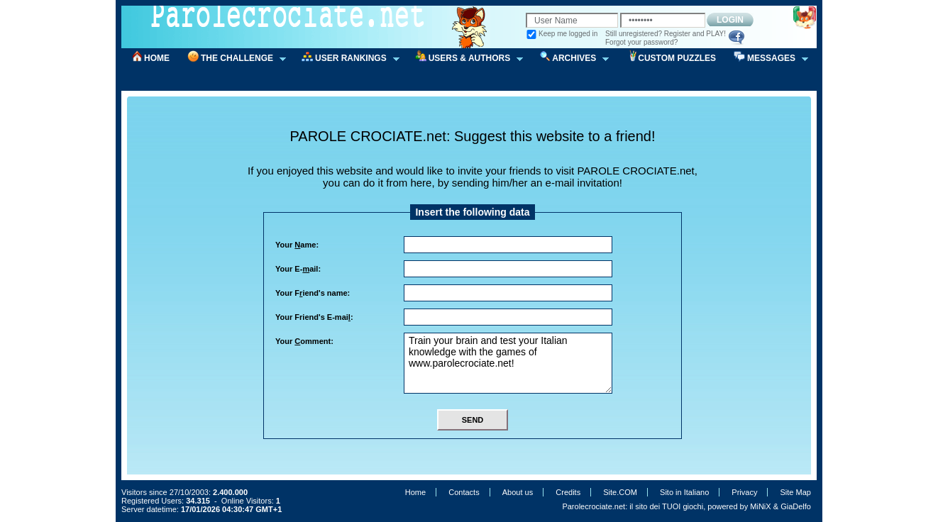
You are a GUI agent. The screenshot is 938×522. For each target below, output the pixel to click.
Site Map (795, 492)
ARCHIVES (569, 58)
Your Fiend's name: (312, 293)
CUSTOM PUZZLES (677, 58)
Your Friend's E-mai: (314, 317)
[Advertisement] (477, 116)
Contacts (463, 492)
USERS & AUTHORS (465, 58)
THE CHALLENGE (232, 58)
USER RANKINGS (345, 58)
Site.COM (620, 492)
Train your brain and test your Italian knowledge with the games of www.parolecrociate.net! (508, 363)
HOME (157, 58)
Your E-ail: (298, 269)
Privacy (744, 492)
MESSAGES (766, 58)
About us (517, 492)
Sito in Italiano (684, 492)
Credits (568, 492)
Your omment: (304, 341)
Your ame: (297, 244)
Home (415, 492)
